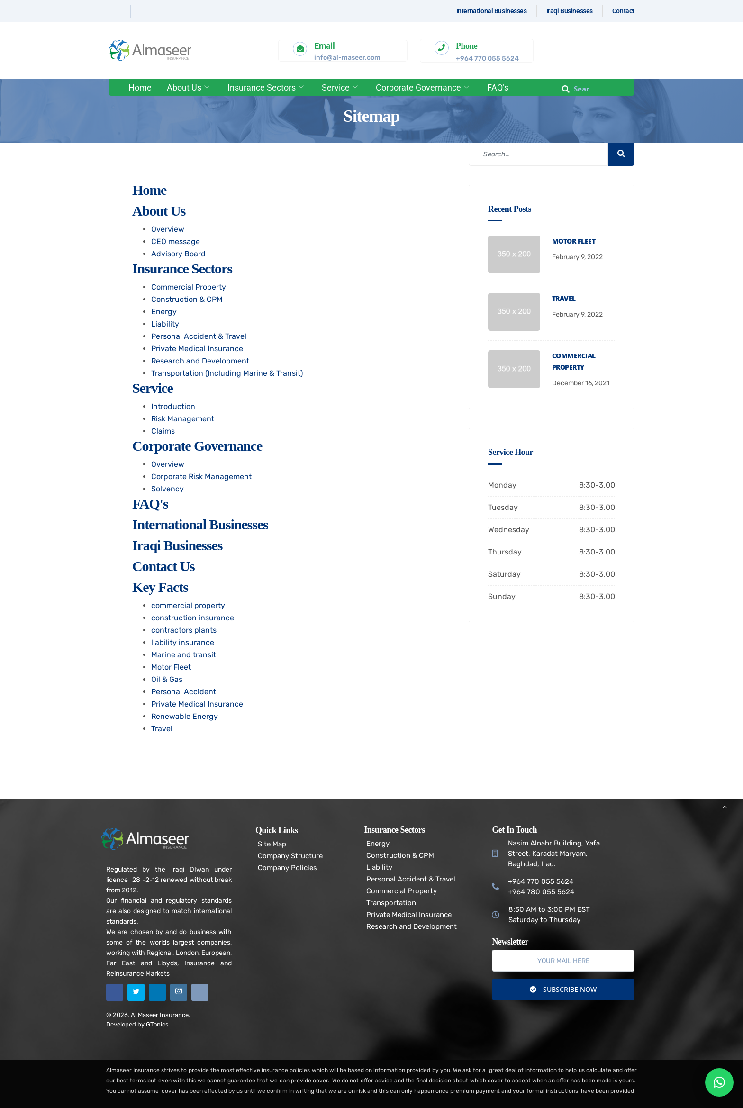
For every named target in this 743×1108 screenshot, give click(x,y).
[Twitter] (124, 11)
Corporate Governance (422, 87)
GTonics (157, 1024)
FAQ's (150, 503)
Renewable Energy (184, 716)
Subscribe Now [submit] (563, 989)
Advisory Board (178, 253)
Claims (163, 431)
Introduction (173, 406)
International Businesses (200, 524)
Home (140, 87)
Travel (161, 728)
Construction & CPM (187, 299)
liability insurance (182, 642)
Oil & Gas (166, 679)
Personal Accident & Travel (198, 336)
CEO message (175, 241)
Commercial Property (188, 286)
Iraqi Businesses (177, 545)
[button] (719, 1082)
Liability (165, 323)
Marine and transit (183, 654)
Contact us (163, 566)
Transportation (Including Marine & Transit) (227, 373)
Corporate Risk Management (201, 476)
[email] (563, 961)
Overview (167, 229)
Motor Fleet (171, 667)
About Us (188, 87)
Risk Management (182, 418)
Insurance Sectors (265, 87)
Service (340, 87)
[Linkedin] (139, 11)
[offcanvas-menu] (621, 89)
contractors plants (184, 630)
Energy (164, 311)
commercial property (188, 605)
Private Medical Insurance (197, 348)
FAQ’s (497, 87)
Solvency (167, 488)
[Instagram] (155, 11)
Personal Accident (183, 691)
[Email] (199, 992)
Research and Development (200, 360)
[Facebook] (108, 11)
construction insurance (192, 617)
